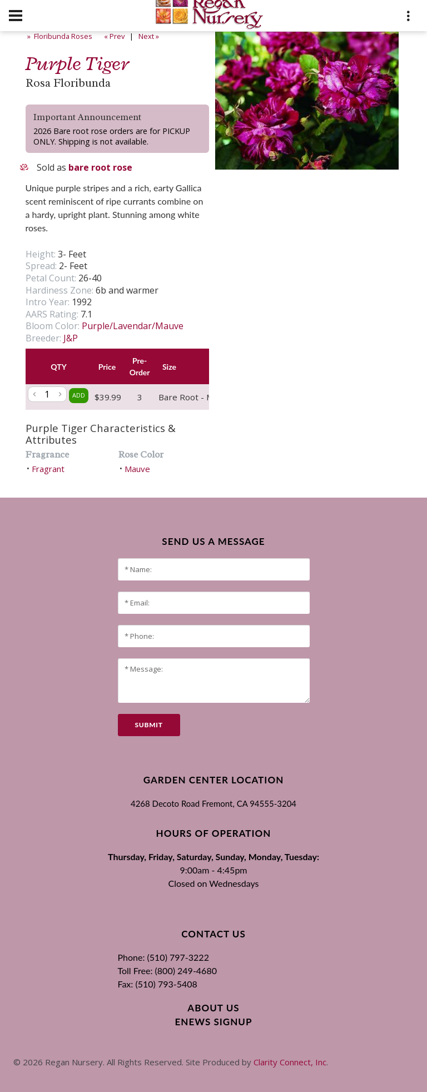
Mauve (137, 468)
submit (149, 725)
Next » (149, 36)
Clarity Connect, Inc (290, 1062)
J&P (70, 338)
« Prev (113, 36)
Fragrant (48, 468)
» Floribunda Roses (59, 36)
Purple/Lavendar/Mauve (132, 326)
